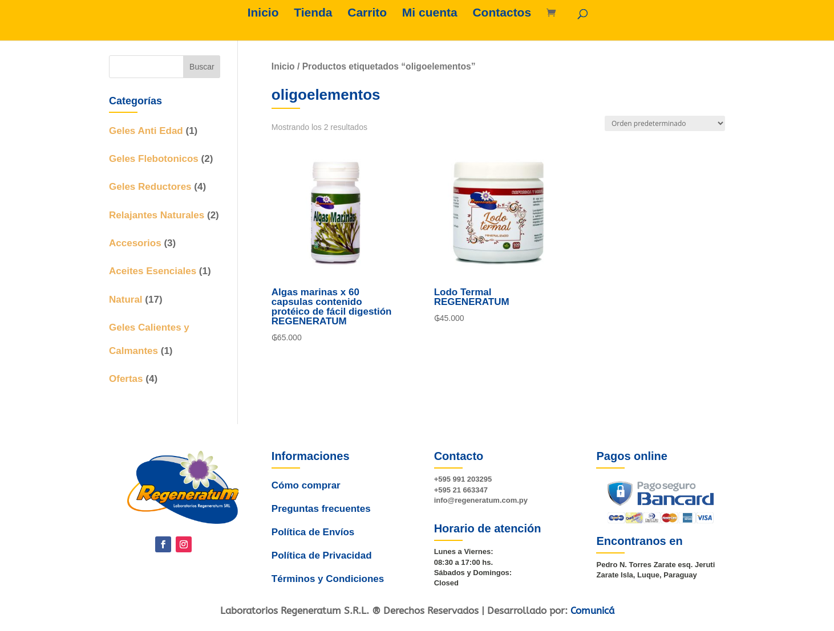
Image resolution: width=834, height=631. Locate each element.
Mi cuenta (430, 14)
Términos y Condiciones (325, 568)
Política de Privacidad (320, 548)
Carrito (367, 14)
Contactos (501, 14)
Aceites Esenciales (152, 271)
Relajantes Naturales (156, 215)
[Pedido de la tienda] (665, 123)
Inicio (263, 14)
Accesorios (135, 243)
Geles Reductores (150, 186)
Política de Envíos (312, 530)
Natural (126, 299)
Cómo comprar (307, 492)
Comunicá (592, 610)
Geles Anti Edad (146, 130)
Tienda (313, 14)
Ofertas (126, 378)
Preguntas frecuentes (321, 511)
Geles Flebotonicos (154, 158)
